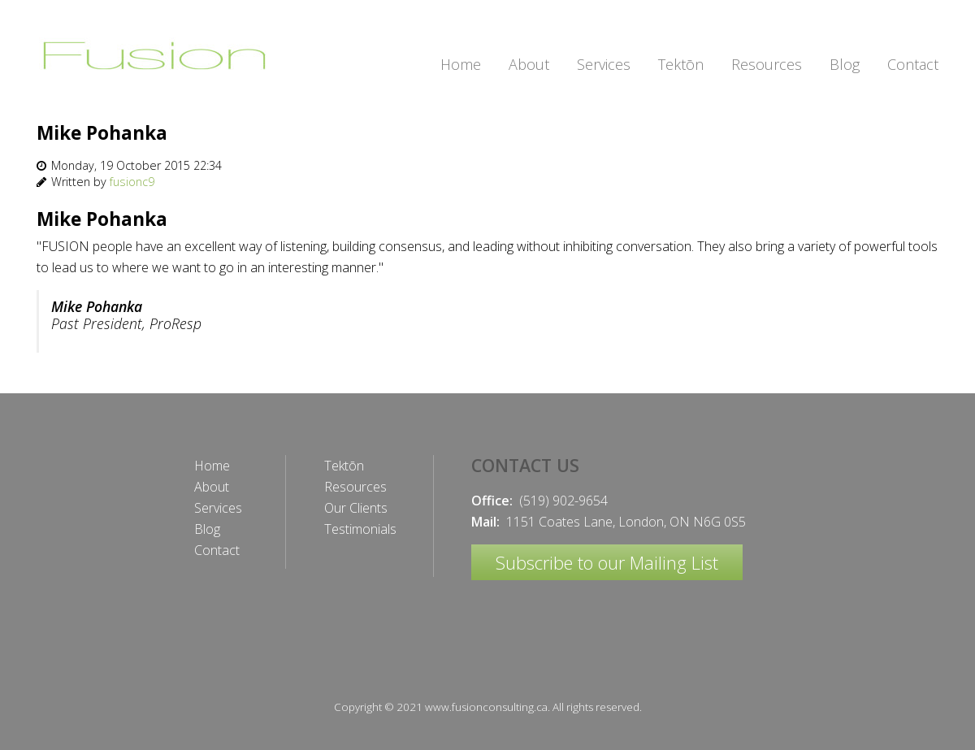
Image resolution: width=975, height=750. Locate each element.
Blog (207, 529)
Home (212, 466)
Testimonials (360, 529)
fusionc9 (132, 181)
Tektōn (344, 466)
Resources (355, 487)
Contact (217, 550)
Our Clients (356, 508)
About (211, 487)
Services (218, 508)
